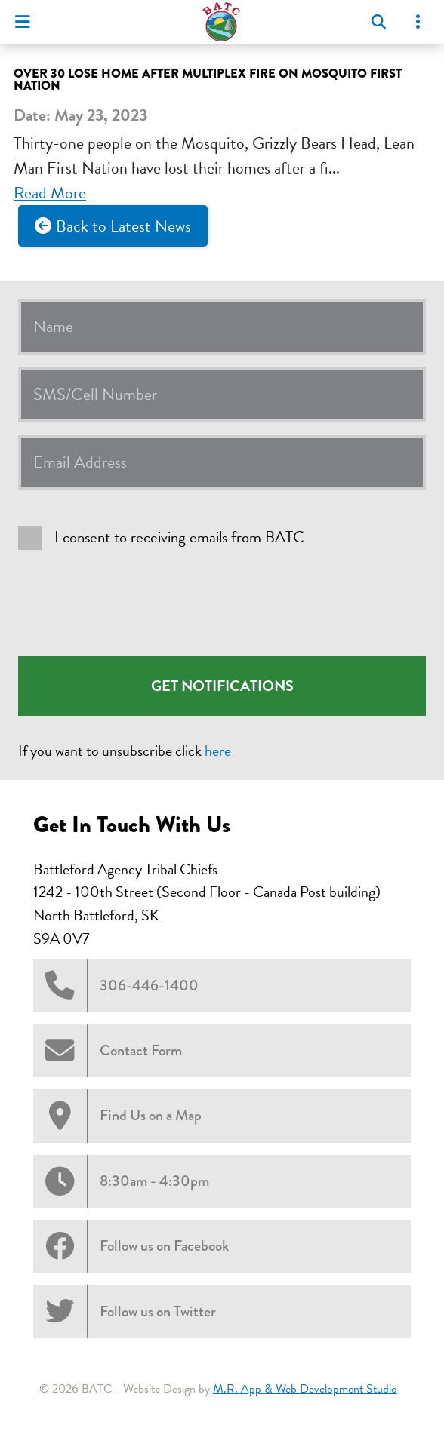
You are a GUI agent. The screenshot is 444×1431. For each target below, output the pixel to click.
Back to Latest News (123, 225)
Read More (50, 192)
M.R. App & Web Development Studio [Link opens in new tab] (305, 1389)
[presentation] (133, 602)
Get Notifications (222, 685)
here (218, 750)
